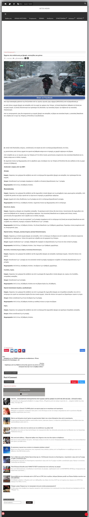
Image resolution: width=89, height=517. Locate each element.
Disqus (82, 375)
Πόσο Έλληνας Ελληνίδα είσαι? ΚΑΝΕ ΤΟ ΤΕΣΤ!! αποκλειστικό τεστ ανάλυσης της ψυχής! (36, 455)
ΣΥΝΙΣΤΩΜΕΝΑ (61, 18)
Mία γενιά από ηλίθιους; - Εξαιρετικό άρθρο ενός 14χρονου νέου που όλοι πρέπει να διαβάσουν (37, 426)
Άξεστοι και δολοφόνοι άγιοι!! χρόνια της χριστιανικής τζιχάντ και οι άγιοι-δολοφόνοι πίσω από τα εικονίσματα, (42, 407)
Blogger (74, 375)
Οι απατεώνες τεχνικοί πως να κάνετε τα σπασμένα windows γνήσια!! (30, 436)
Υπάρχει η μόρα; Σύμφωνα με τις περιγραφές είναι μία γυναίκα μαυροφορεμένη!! (33, 475)
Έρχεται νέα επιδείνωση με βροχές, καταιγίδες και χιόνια (23, 55)
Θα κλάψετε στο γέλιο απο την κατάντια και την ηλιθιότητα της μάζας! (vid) (32, 417)
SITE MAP (30, 513)
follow (19, 4)
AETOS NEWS (44, 8)
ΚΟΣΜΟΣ (80, 18)
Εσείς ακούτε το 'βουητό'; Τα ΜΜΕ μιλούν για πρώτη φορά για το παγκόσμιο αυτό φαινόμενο (37, 397)
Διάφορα (71, 18)
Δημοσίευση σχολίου (10, 379)
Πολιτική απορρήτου (40, 513)
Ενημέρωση (9, 348)
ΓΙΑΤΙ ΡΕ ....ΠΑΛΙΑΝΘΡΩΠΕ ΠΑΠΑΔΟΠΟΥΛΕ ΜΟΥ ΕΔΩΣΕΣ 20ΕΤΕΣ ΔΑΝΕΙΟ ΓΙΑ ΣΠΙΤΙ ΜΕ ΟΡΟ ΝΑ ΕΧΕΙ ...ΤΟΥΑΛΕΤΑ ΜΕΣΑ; (46, 388)
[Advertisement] (44, 35)
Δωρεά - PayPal (28, 4)
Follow (82, 350)
